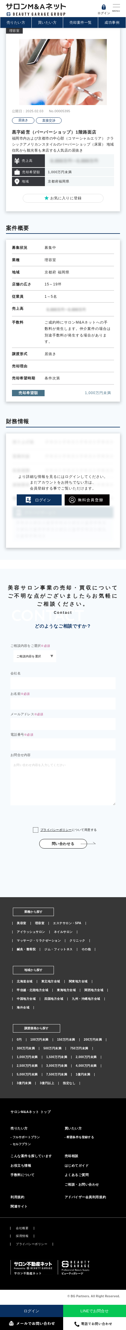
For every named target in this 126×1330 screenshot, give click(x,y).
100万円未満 (39, 1039)
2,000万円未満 (86, 1057)
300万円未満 (26, 1048)
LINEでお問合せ (95, 1311)
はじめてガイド (77, 1165)
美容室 (21, 923)
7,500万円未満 (56, 1074)
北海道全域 (25, 981)
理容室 (40, 923)
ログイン (31, 1311)
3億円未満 (24, 1083)
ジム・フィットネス (58, 949)
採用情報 (22, 1236)
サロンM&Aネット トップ (30, 1112)
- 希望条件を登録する (79, 1137)
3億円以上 (47, 1083)
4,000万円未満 (86, 1065)
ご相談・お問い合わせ (82, 1184)
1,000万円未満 (27, 1057)
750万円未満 (79, 1048)
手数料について (22, 1175)
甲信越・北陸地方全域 (32, 990)
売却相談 (71, 1156)
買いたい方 (47, 22)
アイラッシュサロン (31, 931)
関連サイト (19, 1206)
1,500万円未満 (56, 1057)
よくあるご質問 (77, 1175)
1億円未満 (83, 1074)
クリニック (77, 940)
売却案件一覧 (80, 22)
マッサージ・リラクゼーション (39, 940)
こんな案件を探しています (31, 1156)
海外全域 (23, 1007)
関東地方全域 (78, 981)
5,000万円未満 (27, 1074)
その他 (86, 949)
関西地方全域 (93, 990)
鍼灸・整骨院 (26, 949)
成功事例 (111, 22)
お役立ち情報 (20, 1165)
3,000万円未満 (56, 1065)
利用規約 (17, 1197)
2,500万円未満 (27, 1065)
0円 (19, 1039)
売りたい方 (16, 22)
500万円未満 (52, 1048)
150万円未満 (66, 1039)
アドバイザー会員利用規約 (85, 1197)
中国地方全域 (26, 998)
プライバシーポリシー (56, 829)
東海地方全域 (66, 990)
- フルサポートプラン (25, 1137)
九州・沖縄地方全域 (86, 998)
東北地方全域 (50, 981)
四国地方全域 (53, 998)
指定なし (69, 1083)
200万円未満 (93, 1039)
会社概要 (22, 1228)
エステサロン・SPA (67, 923)
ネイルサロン (63, 931)
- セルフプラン (20, 1144)
